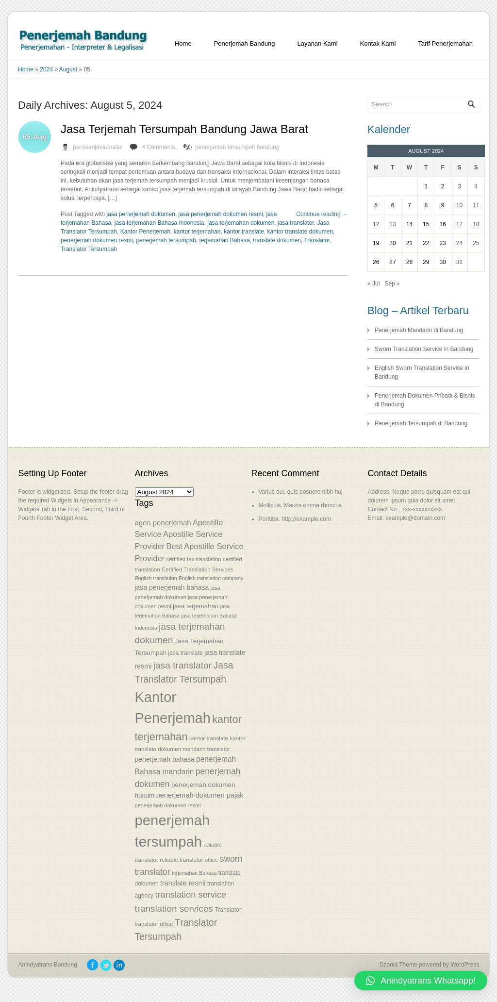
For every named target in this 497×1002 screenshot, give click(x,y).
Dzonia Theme (398, 964)
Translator (317, 240)
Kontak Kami (378, 43)
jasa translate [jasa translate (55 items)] (185, 653)
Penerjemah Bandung (244, 43)
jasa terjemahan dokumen (240, 222)
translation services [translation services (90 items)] (174, 908)
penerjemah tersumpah (166, 240)
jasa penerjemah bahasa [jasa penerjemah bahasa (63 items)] (172, 587)
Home (183, 43)
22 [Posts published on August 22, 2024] (426, 243)
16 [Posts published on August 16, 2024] (442, 224)
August (68, 69)
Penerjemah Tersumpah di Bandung (421, 423)
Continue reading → (322, 214)
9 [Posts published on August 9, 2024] (443, 205)
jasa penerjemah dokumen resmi (221, 214)
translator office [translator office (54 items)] (154, 923)
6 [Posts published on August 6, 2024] (393, 205)
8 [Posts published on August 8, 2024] (426, 205)
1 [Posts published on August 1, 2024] (426, 186)
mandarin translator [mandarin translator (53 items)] (206, 749)
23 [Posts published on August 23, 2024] (442, 243)
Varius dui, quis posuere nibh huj (301, 491)
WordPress (464, 964)
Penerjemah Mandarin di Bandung (419, 330)
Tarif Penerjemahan (445, 43)
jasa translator (296, 222)
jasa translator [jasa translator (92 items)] (182, 665)
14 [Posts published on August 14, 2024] (409, 224)
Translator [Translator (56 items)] (228, 909)
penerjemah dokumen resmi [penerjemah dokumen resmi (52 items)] (168, 805)
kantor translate (244, 231)
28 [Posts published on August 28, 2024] (409, 262)
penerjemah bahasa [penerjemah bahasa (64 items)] (165, 759)
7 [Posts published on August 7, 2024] (409, 205)
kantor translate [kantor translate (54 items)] (208, 738)
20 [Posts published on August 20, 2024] (392, 243)
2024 (46, 69)
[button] (420, 980)
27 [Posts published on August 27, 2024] (392, 262)
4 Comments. (159, 147)
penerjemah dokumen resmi (97, 240)
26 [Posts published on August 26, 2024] (376, 262)
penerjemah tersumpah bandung (237, 147)
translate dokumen (277, 240)
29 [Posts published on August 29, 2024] (426, 262)
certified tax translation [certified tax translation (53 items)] (193, 559)
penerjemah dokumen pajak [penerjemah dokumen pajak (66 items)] (200, 795)
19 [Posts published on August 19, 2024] (376, 243)
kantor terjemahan (197, 231)
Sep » (391, 283)
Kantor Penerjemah (145, 231)
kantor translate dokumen (300, 231)
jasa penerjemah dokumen (141, 214)
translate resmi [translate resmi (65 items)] (182, 883)
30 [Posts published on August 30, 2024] (442, 262)
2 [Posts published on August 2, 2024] (443, 186)
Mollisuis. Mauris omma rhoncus (300, 505)
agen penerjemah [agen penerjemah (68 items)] (163, 522)
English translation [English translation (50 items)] (156, 578)
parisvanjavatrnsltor (98, 147)
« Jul (373, 283)
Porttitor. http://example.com (295, 519)
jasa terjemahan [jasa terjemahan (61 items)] (195, 606)
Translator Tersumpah (89, 249)
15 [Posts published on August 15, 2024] (426, 224)
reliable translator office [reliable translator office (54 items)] (189, 859)
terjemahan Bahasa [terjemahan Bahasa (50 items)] (194, 873)
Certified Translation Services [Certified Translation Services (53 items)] (197, 569)
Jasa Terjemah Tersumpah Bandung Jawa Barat (184, 128)
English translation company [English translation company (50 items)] (211, 578)
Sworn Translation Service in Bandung (424, 349)
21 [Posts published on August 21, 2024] (409, 243)
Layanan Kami (317, 43)
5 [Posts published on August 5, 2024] (376, 205)
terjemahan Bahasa (224, 240)
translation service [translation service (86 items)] (190, 895)
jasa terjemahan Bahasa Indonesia (159, 222)
